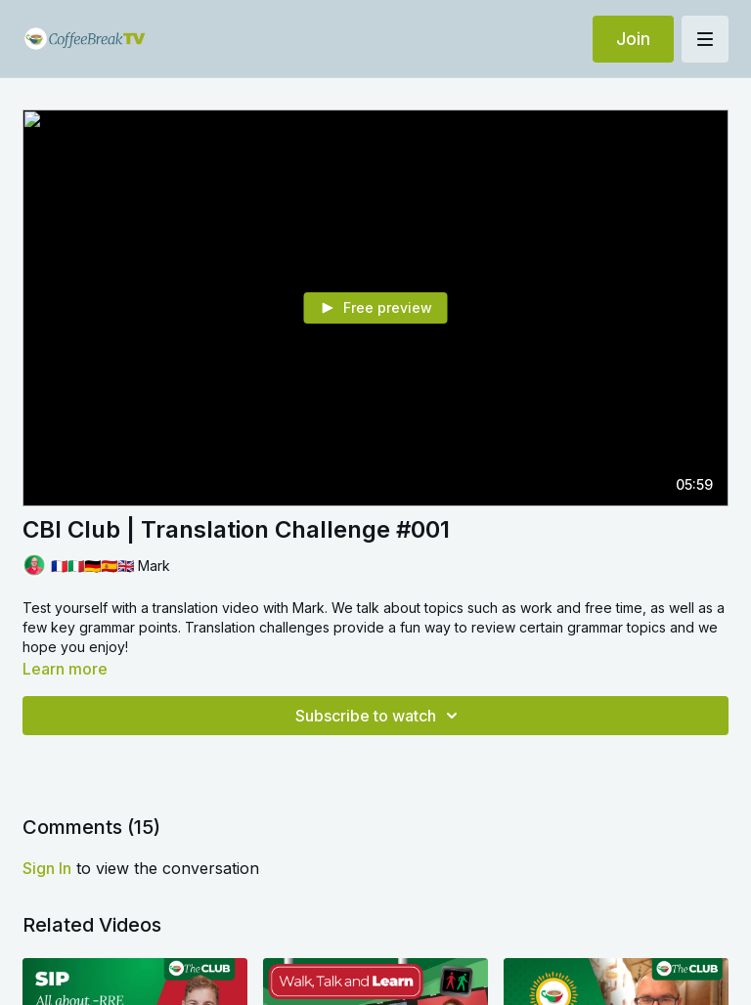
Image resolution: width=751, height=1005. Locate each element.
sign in (46, 868)
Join (633, 38)
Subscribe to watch (379, 715)
